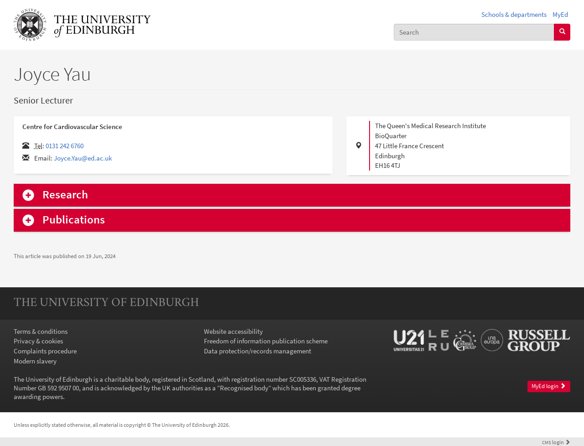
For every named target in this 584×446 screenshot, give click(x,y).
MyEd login (549, 386)
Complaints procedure (45, 351)
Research (65, 195)
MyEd (560, 14)
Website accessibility (233, 331)
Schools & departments (514, 14)
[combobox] (474, 32)
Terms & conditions (41, 331)
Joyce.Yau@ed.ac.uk (83, 158)
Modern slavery (35, 361)
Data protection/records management (257, 351)
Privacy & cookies (38, 341)
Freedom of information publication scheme (266, 341)
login (556, 442)
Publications (73, 220)
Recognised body (244, 388)
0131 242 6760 (64, 145)
